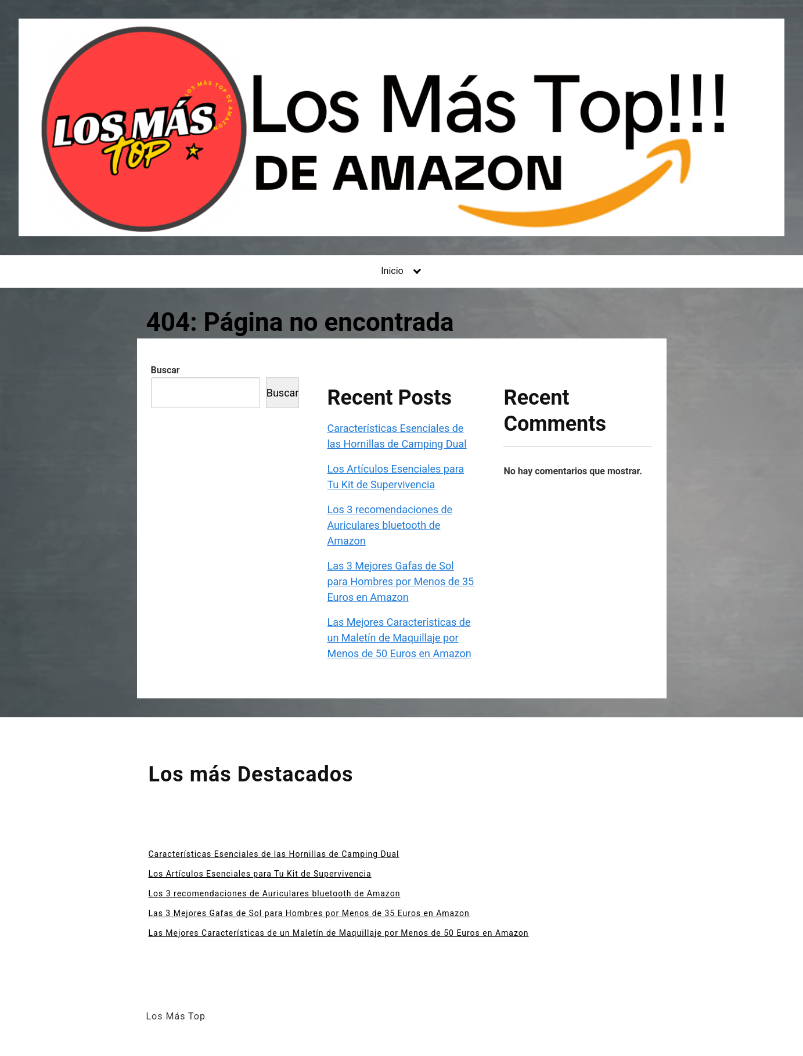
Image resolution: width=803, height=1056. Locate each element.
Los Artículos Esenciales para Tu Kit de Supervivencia (260, 873)
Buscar (165, 370)
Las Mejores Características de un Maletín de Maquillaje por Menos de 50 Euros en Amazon (399, 637)
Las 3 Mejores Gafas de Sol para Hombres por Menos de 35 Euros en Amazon (400, 581)
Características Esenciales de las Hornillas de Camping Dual (274, 854)
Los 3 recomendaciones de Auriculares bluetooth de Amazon (389, 525)
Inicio (392, 270)
